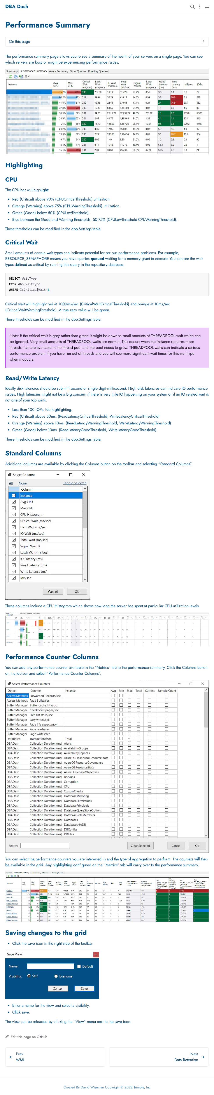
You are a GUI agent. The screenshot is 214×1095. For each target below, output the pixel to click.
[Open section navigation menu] (200, 6)
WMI (20, 1060)
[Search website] (192, 6)
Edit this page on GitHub (26, 1036)
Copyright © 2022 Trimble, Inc (128, 1087)
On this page (19, 41)
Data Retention (186, 1060)
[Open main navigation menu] (207, 6)
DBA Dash (16, 6)
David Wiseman (92, 1087)
